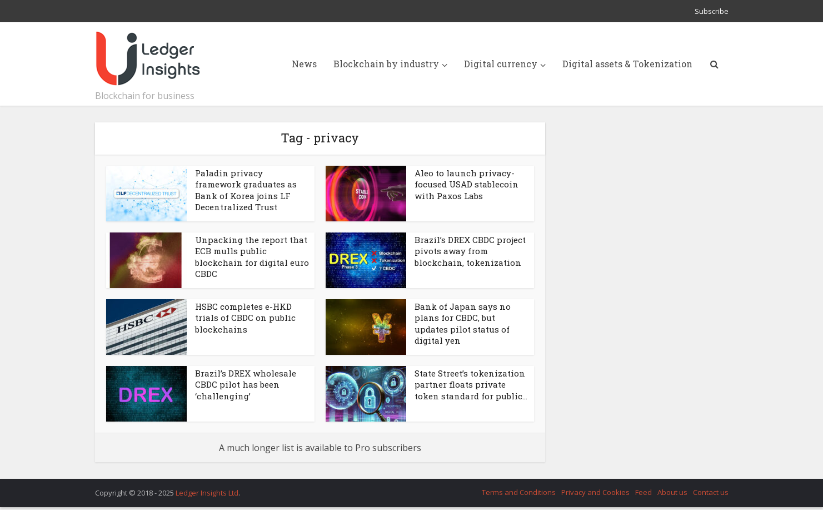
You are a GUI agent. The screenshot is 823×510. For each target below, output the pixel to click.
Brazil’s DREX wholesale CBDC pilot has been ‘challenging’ (245, 385)
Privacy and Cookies (595, 492)
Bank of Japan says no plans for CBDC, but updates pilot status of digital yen (463, 323)
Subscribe (712, 11)
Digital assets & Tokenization (627, 64)
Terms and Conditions (519, 492)
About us (672, 492)
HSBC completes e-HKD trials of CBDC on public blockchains (245, 318)
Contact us (711, 492)
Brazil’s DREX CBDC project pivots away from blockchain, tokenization (470, 251)
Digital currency (500, 64)
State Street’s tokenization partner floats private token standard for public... (471, 385)
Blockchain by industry (386, 64)
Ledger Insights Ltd (207, 493)
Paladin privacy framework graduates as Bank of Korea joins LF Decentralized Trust (246, 189)
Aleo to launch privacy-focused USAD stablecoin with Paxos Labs (466, 184)
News (304, 64)
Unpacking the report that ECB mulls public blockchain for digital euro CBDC (252, 256)
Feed (643, 492)
